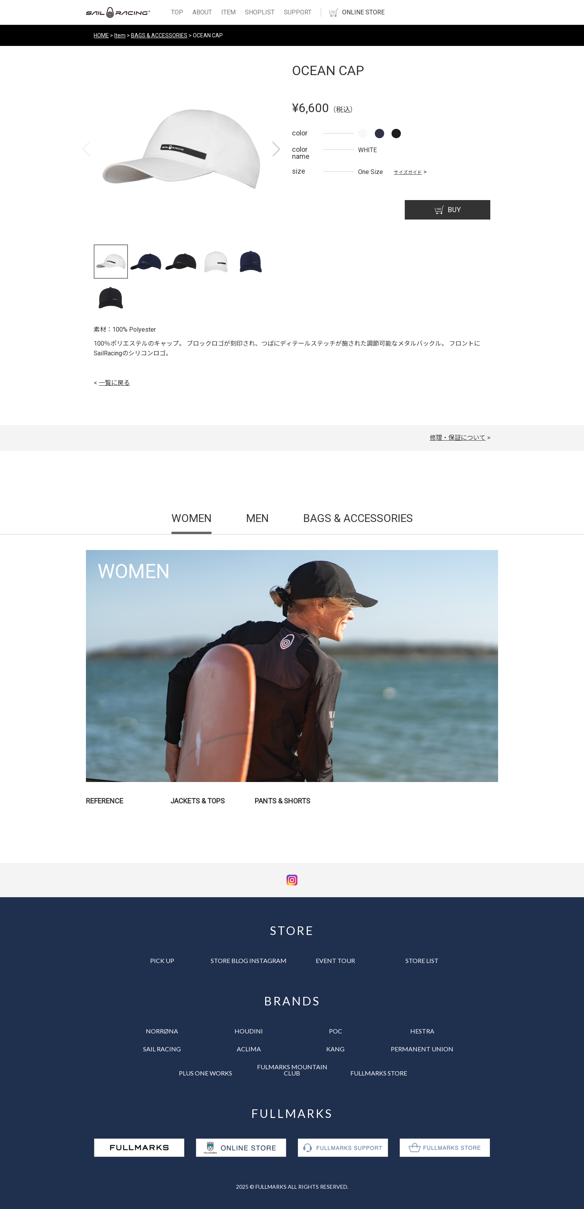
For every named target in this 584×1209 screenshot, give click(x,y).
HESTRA (422, 1031)
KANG (335, 1049)
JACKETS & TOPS (197, 801)
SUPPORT (297, 12)
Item (120, 35)
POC (335, 1031)
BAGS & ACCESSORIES (159, 35)
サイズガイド (408, 172)
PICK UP (162, 960)
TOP (177, 12)
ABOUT (202, 12)
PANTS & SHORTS (282, 801)
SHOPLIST (260, 12)
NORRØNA (162, 1031)
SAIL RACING (162, 1049)
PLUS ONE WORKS (205, 1073)
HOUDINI (248, 1031)
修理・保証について (458, 437)
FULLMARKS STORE (378, 1073)
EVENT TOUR (335, 960)
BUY (448, 210)
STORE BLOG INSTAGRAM (249, 960)
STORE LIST (422, 960)
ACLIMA (249, 1049)
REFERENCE (104, 801)
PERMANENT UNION (422, 1049)
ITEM (228, 12)
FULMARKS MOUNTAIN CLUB (292, 1070)
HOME (101, 35)
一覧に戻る (114, 383)
